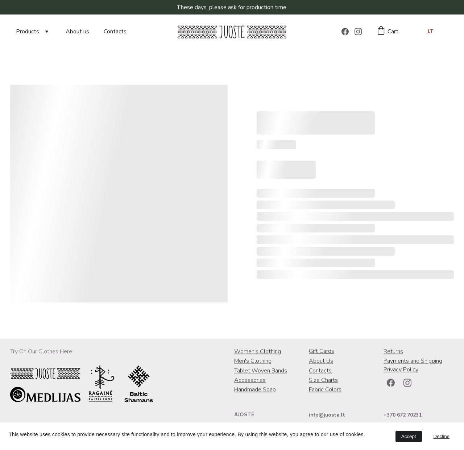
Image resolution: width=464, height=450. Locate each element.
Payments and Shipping (413, 362)
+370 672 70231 (403, 415)
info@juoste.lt (327, 415)
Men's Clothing (253, 362)
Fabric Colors (325, 390)
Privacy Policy (401, 370)
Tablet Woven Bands (260, 371)
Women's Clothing (257, 352)
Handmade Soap (255, 390)
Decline (442, 436)
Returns (393, 352)
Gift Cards (321, 352)
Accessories (250, 381)
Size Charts (323, 381)
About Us (321, 362)
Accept (408, 436)
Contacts (115, 32)
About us (77, 32)
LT (431, 31)
